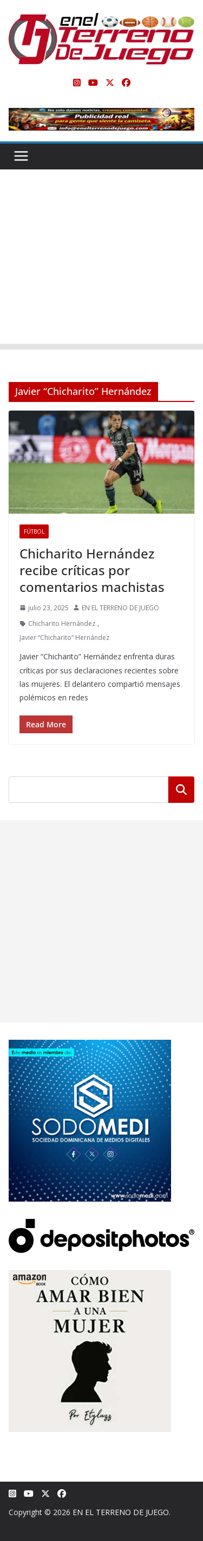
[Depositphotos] (101, 1225)
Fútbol (34, 531)
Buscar (181, 789)
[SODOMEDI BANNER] (90, 1046)
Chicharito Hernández (61, 623)
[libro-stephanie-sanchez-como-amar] (90, 1277)
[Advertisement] (101, 259)
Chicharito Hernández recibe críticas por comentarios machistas (92, 570)
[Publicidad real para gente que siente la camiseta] (101, 115)
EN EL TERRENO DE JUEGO (120, 607)
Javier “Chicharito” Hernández (64, 637)
